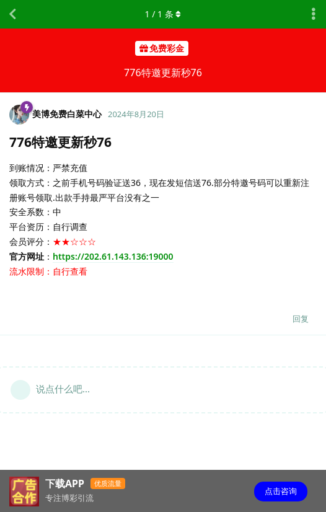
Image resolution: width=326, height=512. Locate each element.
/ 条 (163, 14)
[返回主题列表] (12, 14)
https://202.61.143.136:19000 (113, 256)
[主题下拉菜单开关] (313, 14)
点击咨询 (281, 491)
